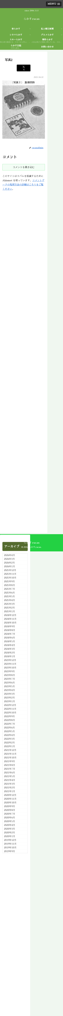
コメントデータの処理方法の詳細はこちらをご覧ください (23, 184)
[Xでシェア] (23, 68)
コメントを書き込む (24, 167)
